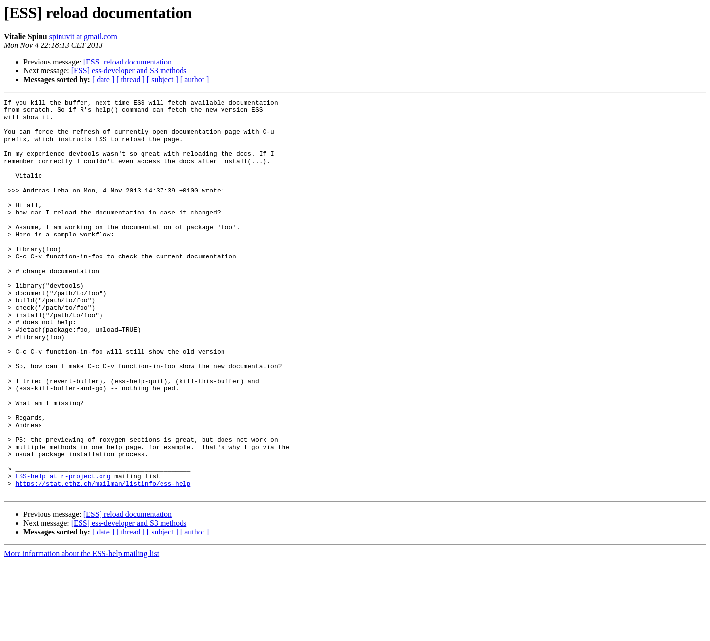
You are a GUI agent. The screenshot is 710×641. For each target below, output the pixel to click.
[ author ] (194, 79)
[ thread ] (130, 79)
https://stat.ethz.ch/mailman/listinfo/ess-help (102, 560)
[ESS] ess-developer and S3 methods (128, 70)
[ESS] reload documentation (127, 62)
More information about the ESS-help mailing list (81, 632)
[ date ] (103, 79)
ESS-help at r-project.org (62, 552)
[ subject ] (162, 79)
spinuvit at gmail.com (83, 36)
